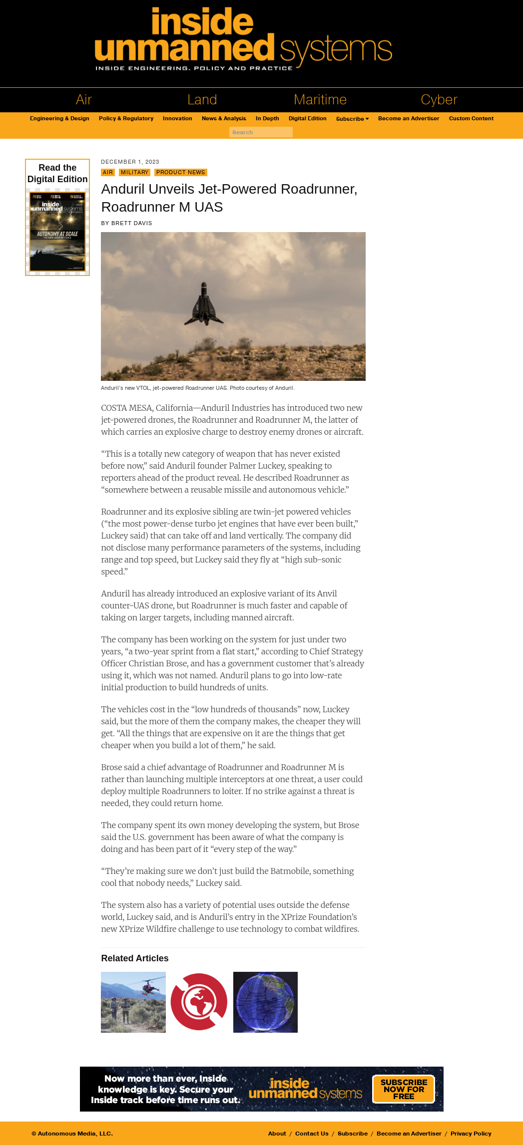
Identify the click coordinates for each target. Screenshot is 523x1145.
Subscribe (350, 119)
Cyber (439, 99)
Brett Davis (131, 223)
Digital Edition (308, 118)
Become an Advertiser (409, 118)
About (277, 1134)
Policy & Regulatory (126, 118)
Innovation (177, 118)
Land (202, 99)
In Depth (267, 118)
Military (134, 172)
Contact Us (312, 1134)
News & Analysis (224, 118)
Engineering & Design (59, 118)
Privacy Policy (471, 1134)
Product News (180, 172)
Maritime (320, 99)
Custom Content (471, 118)
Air (84, 99)
